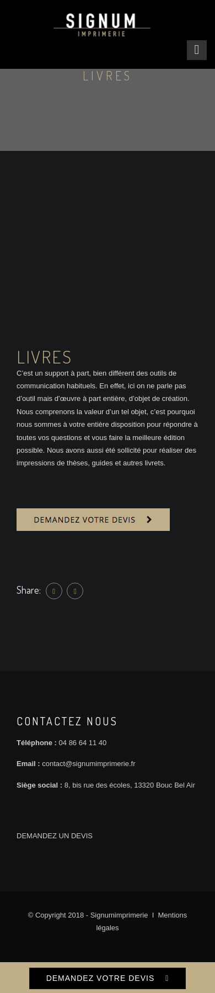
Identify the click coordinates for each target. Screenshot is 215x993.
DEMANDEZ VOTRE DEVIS (100, 978)
